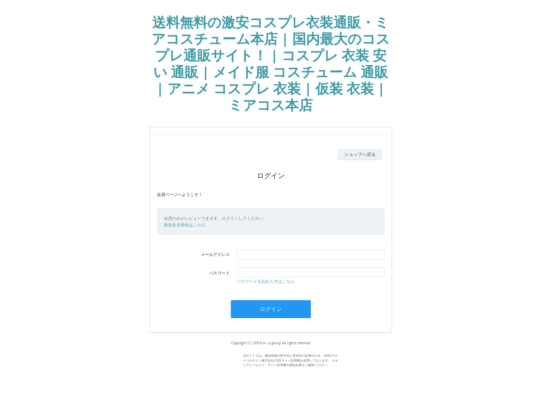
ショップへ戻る (360, 154)
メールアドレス (215, 254)
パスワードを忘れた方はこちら (266, 281)
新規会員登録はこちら (184, 225)
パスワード (219, 273)
